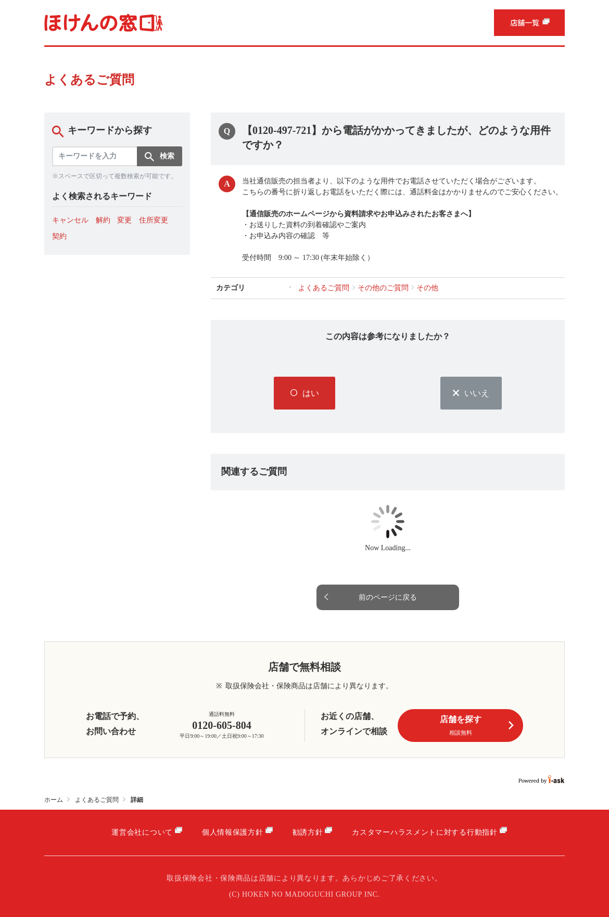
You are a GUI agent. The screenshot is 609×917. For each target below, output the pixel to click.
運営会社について (142, 832)
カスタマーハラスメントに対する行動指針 (424, 832)
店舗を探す (477, 726)
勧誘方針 (308, 832)
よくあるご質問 (97, 799)
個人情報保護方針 (232, 832)
